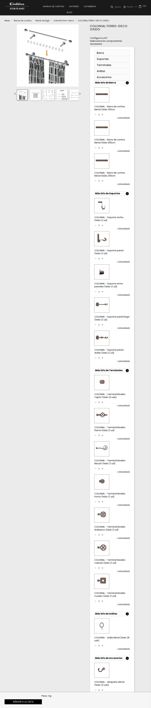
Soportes (103, 59)
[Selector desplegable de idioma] (132, 7)
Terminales (104, 65)
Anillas (101, 71)
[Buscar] (119, 6)
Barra (100, 53)
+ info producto (123, 117)
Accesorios (104, 77)
